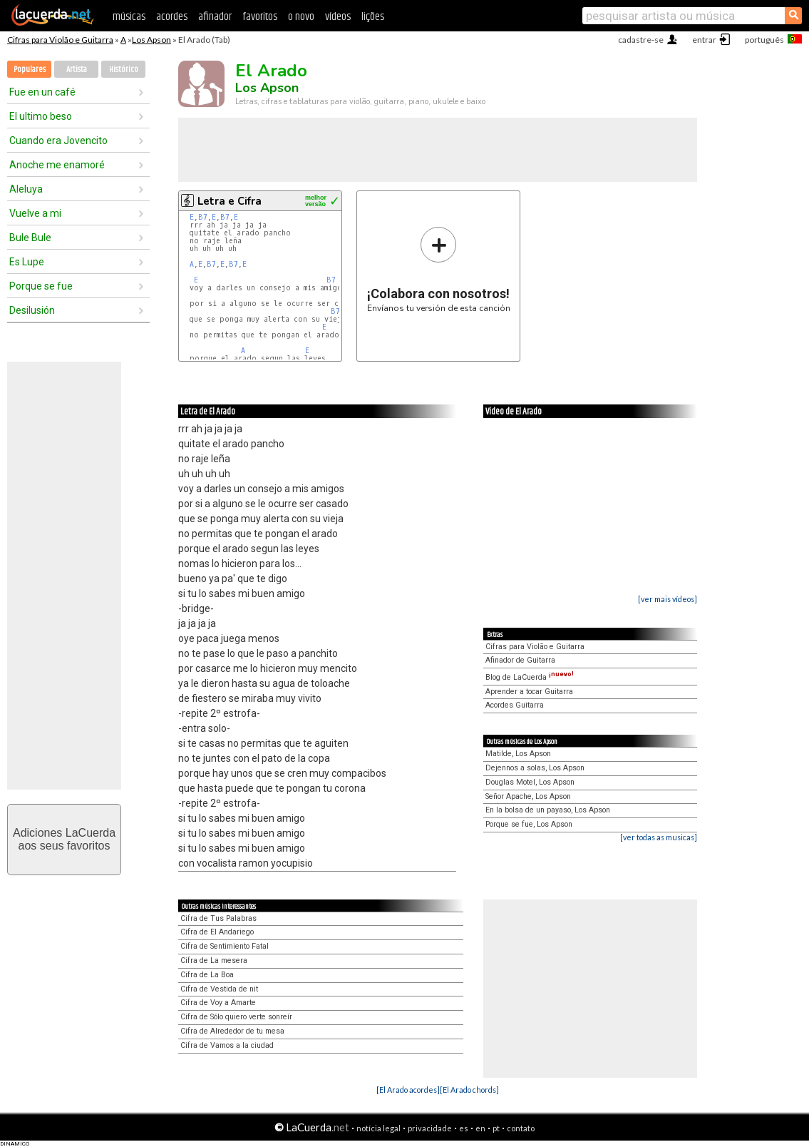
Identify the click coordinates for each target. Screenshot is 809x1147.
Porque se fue (41, 286)
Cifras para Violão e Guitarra (60, 39)
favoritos (259, 17)
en (480, 1128)
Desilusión (32, 310)
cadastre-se (641, 39)
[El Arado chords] (469, 1089)
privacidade (430, 1128)
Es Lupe (26, 261)
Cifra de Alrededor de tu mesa (232, 1031)
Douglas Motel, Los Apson (529, 782)
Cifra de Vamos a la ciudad (227, 1045)
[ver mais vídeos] (667, 598)
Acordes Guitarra (514, 705)
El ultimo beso (40, 116)
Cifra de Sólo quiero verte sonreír (236, 1016)
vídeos (338, 17)
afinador (215, 17)
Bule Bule (30, 237)
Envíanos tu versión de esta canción (438, 269)
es (463, 1128)
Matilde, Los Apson (518, 753)
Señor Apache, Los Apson (528, 796)
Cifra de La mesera (213, 960)
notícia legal (378, 1128)
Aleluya (26, 189)
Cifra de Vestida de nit (219, 989)
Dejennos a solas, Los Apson (534, 768)
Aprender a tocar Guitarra (529, 691)
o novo (301, 17)
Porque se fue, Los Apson (528, 824)
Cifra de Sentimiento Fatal (224, 946)
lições (372, 17)
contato (521, 1128)
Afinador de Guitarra (520, 660)
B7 (202, 217)
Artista (76, 69)
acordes (171, 17)
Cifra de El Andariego (217, 932)
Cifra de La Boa (207, 974)
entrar (704, 39)
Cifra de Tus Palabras (218, 918)
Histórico (123, 69)
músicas (129, 17)
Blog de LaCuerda (529, 677)
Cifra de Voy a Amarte (218, 1002)
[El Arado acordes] (408, 1089)
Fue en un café (42, 92)
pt (496, 1128)
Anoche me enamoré (57, 164)
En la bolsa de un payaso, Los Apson (547, 810)
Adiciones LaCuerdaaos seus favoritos (64, 839)
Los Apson (151, 39)
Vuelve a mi (35, 213)
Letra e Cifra (229, 201)
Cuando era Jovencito (58, 140)
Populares (30, 69)
